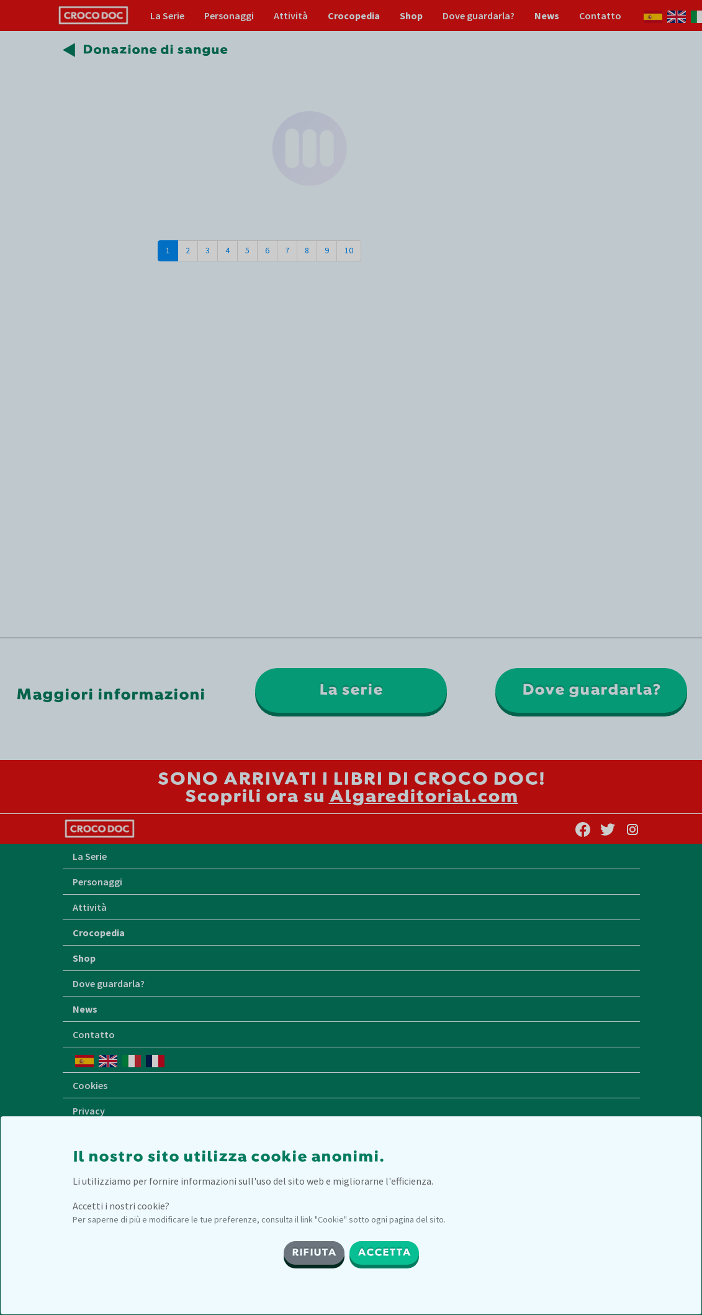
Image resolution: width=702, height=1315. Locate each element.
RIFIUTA (314, 1253)
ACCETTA (384, 1253)
